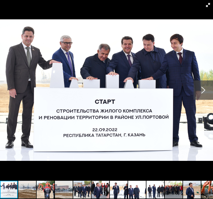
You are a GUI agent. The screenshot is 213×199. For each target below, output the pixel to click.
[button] (208, 5)
